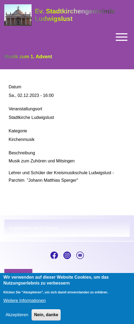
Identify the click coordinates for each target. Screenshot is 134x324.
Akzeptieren (16, 318)
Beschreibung (22, 153)
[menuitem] (18, 274)
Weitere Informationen (24, 304)
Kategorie (18, 131)
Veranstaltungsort (25, 109)
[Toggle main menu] (67, 37)
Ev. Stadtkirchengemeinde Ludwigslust (75, 15)
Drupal (51, 228)
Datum (15, 87)
